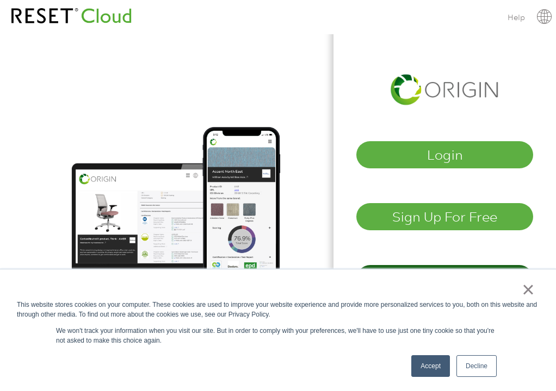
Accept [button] (431, 366)
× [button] (528, 289)
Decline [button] (476, 366)
